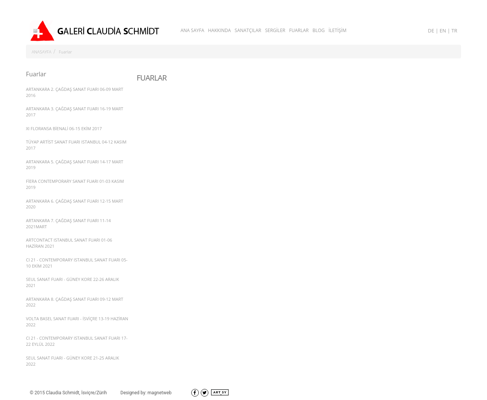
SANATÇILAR (248, 30)
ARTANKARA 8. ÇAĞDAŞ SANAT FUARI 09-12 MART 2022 (74, 302)
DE (431, 30)
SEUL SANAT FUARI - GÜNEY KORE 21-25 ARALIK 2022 (72, 361)
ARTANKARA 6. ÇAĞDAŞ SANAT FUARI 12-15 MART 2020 (74, 204)
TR (454, 30)
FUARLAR (298, 30)
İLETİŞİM (338, 30)
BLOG (319, 30)
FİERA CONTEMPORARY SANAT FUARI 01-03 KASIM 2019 (75, 184)
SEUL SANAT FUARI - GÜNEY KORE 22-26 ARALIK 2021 (72, 282)
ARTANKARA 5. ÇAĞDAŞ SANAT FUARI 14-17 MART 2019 (74, 165)
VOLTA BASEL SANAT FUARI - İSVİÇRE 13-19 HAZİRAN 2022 (77, 321)
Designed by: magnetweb (146, 392)
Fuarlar (65, 52)
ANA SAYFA (192, 30)
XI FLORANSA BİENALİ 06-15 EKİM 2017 (64, 128)
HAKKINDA (219, 30)
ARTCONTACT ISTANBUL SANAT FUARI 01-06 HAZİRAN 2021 (69, 243)
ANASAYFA (42, 52)
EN (443, 30)
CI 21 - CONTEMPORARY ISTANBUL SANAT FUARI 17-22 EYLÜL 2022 (76, 341)
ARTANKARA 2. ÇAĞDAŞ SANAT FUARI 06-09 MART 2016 (74, 92)
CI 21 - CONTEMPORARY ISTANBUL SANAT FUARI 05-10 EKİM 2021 (76, 263)
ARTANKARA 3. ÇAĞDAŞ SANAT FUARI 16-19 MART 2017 (74, 112)
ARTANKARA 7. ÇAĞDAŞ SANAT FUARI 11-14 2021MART (68, 223)
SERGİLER (275, 30)
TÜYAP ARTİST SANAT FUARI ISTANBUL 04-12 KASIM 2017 (76, 145)
